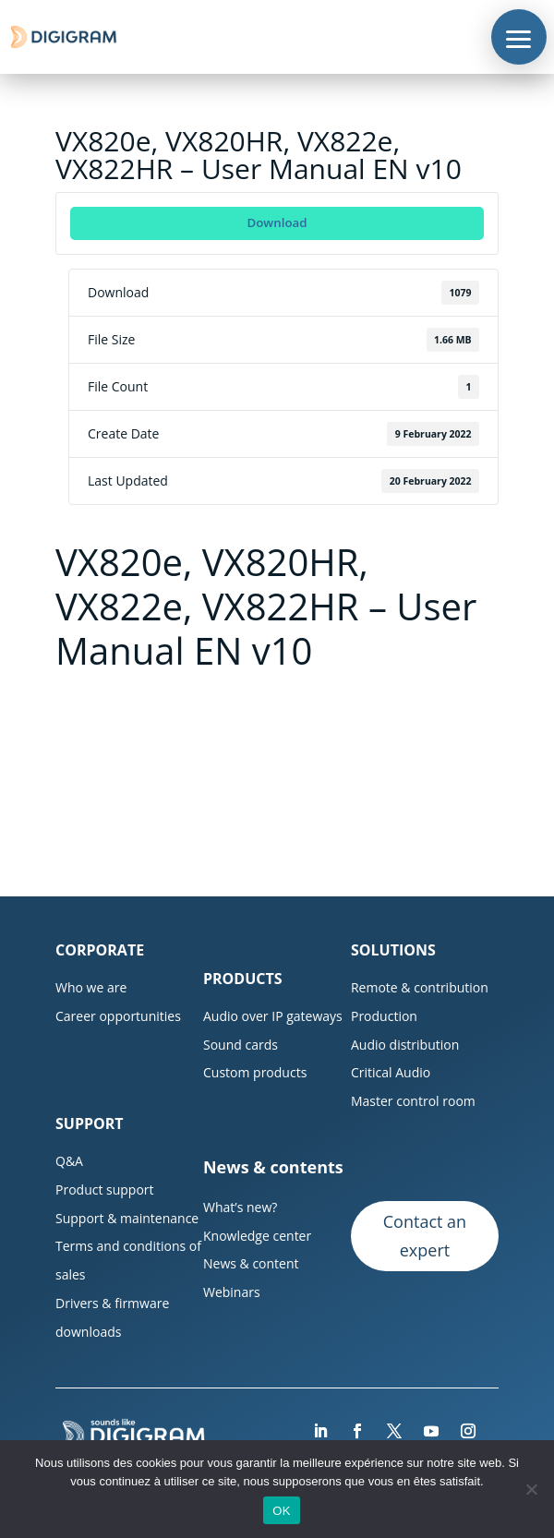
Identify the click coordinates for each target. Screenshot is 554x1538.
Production (384, 1016)
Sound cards (240, 1044)
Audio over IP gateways (273, 1016)
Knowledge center (257, 1235)
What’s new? (240, 1207)
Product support (104, 1189)
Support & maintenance (127, 1218)
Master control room (413, 1101)
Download (277, 222)
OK (281, 1511)
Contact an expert (424, 1235)
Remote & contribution (419, 987)
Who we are (90, 987)
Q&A (69, 1161)
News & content (251, 1263)
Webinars (231, 1292)
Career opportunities (118, 1016)
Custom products (255, 1072)
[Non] (531, 1489)
